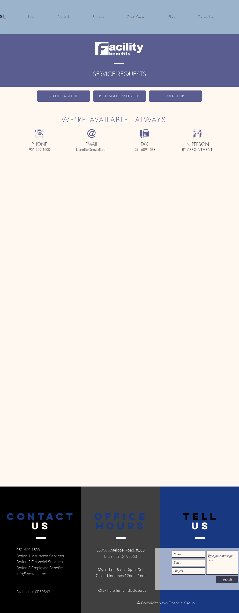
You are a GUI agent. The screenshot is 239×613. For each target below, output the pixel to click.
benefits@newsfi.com (92, 149)
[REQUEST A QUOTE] (63, 96)
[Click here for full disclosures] (122, 590)
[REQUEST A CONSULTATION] (119, 96)
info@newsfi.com (31, 573)
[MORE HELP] (175, 96)
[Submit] (227, 579)
